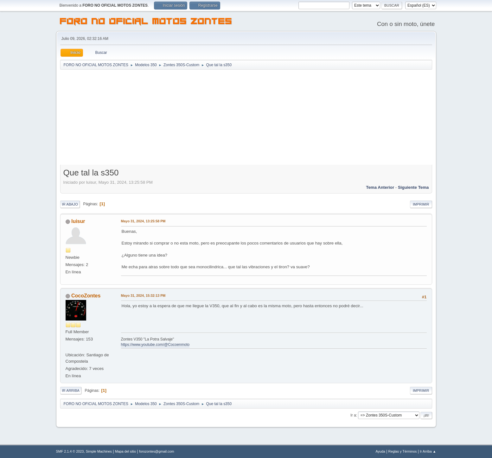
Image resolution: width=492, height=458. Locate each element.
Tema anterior (380, 187)
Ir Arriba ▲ (428, 451)
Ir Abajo (70, 204)
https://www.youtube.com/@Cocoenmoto (155, 344)
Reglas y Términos (402, 451)
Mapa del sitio (125, 451)
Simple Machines (99, 451)
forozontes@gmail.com (156, 451)
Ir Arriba (71, 390)
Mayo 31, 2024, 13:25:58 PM (143, 221)
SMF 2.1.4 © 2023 (70, 451)
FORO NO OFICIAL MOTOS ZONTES (146, 22)
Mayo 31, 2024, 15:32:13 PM (143, 295)
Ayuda (380, 451)
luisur (78, 221)
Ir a (353, 415)
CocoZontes (85, 295)
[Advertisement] (246, 117)
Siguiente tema (413, 187)
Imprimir (421, 204)
